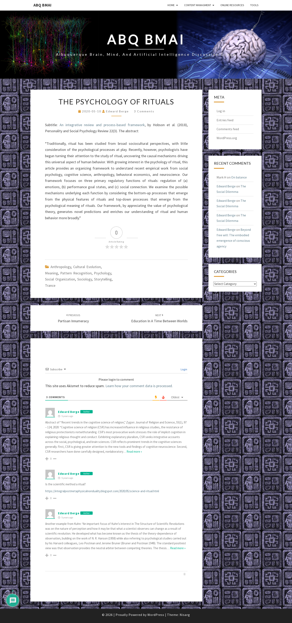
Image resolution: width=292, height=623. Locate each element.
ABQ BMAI (42, 5)
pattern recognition (76, 273)
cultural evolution (87, 266)
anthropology (60, 266)
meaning (51, 273)
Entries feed (225, 120)
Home (171, 5)
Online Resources (232, 5)
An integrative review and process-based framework (102, 124)
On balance (239, 177)
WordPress (155, 615)
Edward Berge (117, 111)
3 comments (144, 111)
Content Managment (197, 5)
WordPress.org (227, 138)
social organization (60, 279)
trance (50, 285)
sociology (84, 279)
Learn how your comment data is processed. (139, 385)
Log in (221, 111)
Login (183, 369)
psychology (102, 273)
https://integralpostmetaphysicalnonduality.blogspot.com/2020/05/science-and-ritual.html (102, 491)
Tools (254, 5)
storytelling (103, 279)
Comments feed (228, 129)
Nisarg (185, 615)
